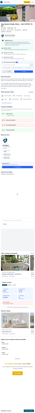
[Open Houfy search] (7, 2)
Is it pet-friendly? (28, 67)
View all (32, 20)
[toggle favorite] (27, 256)
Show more (17, 358)
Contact (23, 71)
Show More (3, 88)
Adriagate (12, 35)
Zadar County (10, 27)
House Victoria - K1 (6, 331)
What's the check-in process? (17, 67)
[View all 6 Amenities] (6, 103)
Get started (17, 373)
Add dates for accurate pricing (7, 174)
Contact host (17, 167)
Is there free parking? (7, 67)
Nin (15, 27)
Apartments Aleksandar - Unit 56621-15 (11, 274)
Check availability (29, 410)
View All (32, 253)
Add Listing (27, 2)
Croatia (4, 27)
